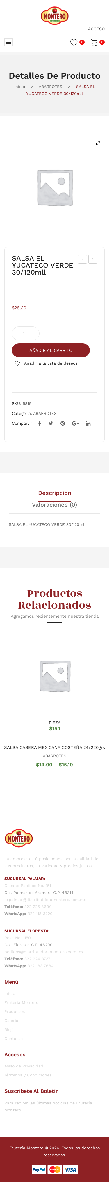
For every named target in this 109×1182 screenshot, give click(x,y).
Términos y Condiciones (27, 1075)
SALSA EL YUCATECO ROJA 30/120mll (93, 260)
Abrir (8, 42)
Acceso (96, 29)
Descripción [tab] (54, 493)
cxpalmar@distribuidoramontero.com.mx (45, 899)
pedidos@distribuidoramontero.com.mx (43, 951)
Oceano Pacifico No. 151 (27, 885)
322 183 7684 (41, 965)
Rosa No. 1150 (17, 937)
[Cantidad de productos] (26, 333)
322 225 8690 (38, 906)
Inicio (19, 86)
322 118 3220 (40, 913)
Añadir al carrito (50, 350)
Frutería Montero (21, 1002)
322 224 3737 (37, 958)
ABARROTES (50, 86)
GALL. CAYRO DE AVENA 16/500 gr (82, 260)
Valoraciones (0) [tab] (54, 505)
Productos (14, 1011)
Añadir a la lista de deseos (50, 363)
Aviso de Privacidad (23, 1066)
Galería (11, 1020)
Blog (8, 1029)
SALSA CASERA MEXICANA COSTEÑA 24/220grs (54, 747)
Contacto (13, 1038)
